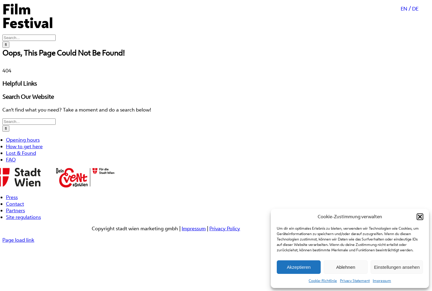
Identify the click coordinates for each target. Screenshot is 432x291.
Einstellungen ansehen (397, 267)
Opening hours (23, 161)
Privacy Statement (355, 280)
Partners (15, 231)
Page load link (18, 261)
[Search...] (29, 143)
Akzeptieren (298, 267)
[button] (420, 217)
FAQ (11, 181)
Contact (15, 225)
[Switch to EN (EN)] (406, 42)
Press (12, 218)
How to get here (24, 167)
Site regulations (23, 238)
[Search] (5, 150)
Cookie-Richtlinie (323, 280)
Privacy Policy (224, 250)
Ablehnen (345, 267)
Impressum (382, 280)
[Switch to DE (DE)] (415, 42)
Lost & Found (21, 174)
